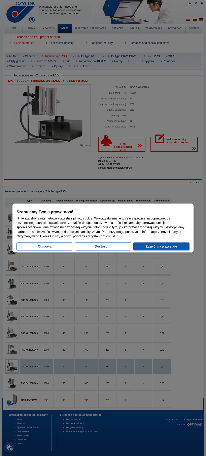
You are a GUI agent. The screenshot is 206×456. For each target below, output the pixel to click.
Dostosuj (103, 246)
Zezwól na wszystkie (161, 246)
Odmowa (45, 246)
